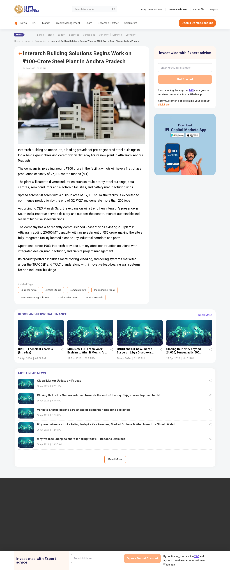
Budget (61, 35)
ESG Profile (198, 9)
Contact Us (75, 520)
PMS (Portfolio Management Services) (194, 520)
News (23, 23)
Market (46, 23)
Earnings (117, 35)
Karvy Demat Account (152, 9)
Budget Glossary (130, 546)
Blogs (51, 35)
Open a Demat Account (197, 23)
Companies (89, 35)
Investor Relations (178, 9)
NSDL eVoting (181, 546)
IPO (34, 23)
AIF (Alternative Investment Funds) (192, 526)
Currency (104, 35)
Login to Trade (77, 546)
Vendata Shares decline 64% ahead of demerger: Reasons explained (83, 410)
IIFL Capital (75, 508)
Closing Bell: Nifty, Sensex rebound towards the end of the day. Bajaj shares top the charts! (98, 395)
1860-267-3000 (12, 517)
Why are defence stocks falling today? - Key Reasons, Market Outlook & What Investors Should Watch (106, 425)
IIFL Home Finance (131, 514)
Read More (205, 315)
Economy (130, 35)
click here (163, 104)
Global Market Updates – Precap (59, 381)
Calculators (130, 23)
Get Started (185, 79)
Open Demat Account (185, 508)
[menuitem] (17, 23)
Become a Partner (108, 23)
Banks (40, 35)
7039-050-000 (31, 517)
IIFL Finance (128, 508)
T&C (191, 90)
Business (74, 35)
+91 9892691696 (12, 528)
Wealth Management (68, 23)
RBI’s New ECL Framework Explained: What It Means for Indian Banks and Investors (86, 353)
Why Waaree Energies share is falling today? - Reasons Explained (81, 439)
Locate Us (74, 514)
